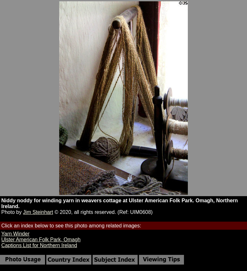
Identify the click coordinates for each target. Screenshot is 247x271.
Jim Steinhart (38, 212)
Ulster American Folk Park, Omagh (40, 239)
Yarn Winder (15, 233)
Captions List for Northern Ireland (39, 245)
